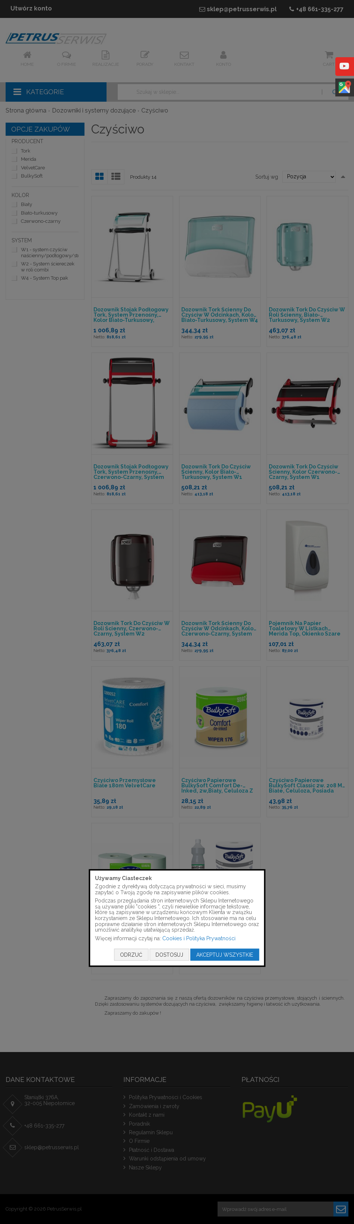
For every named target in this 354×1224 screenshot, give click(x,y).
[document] (177, 918)
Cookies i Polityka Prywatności (199, 938)
